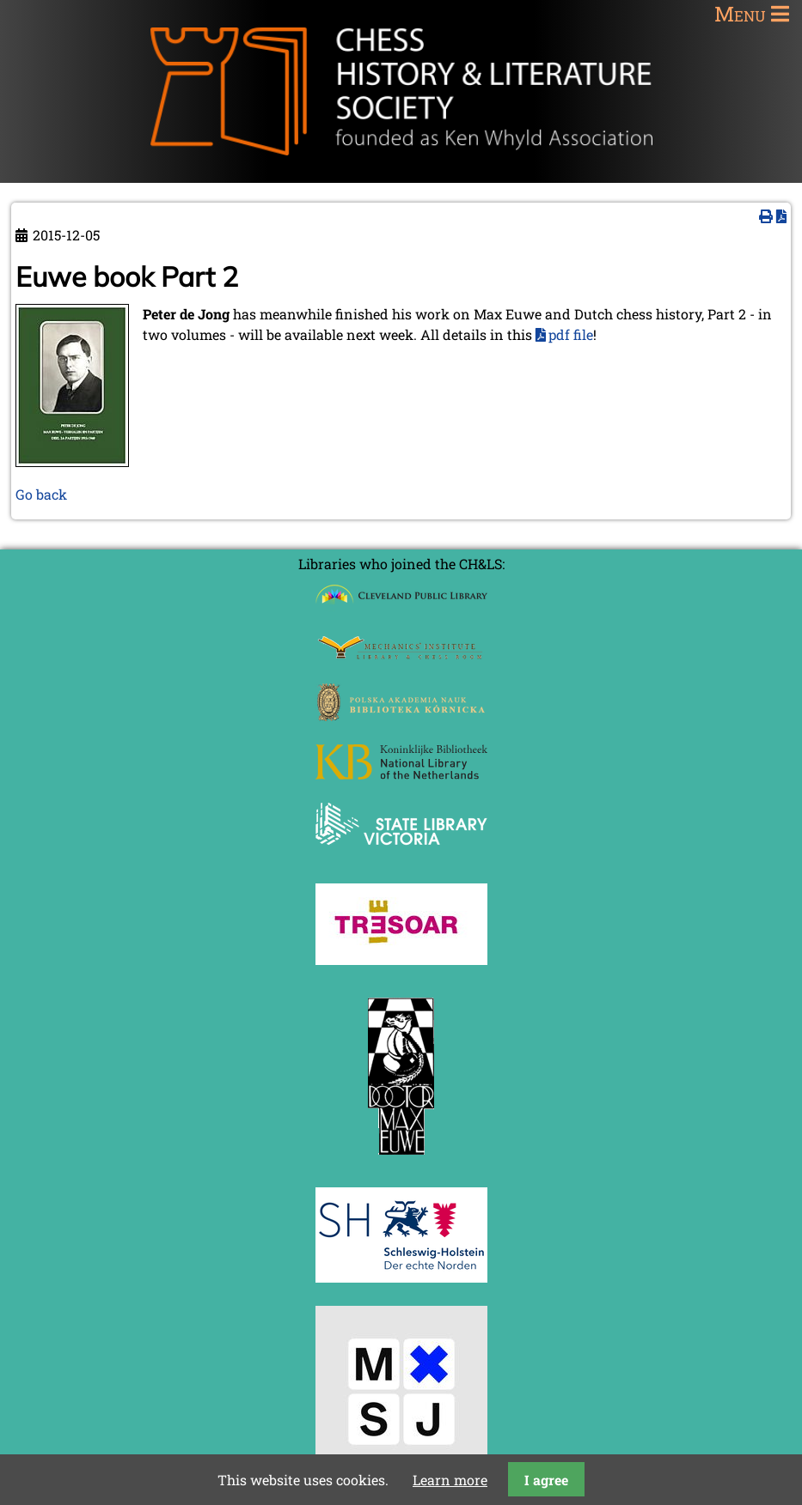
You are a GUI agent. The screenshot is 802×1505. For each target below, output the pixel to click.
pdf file (570, 334)
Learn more (450, 1480)
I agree (546, 1480)
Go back (41, 494)
